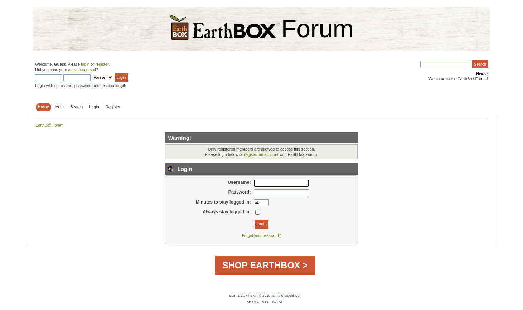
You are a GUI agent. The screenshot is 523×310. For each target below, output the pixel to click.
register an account (261, 154)
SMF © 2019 (260, 295)
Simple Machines (286, 295)
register (101, 64)
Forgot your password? (261, 235)
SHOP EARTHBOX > (265, 265)
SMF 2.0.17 (238, 295)
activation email (82, 69)
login (85, 64)
